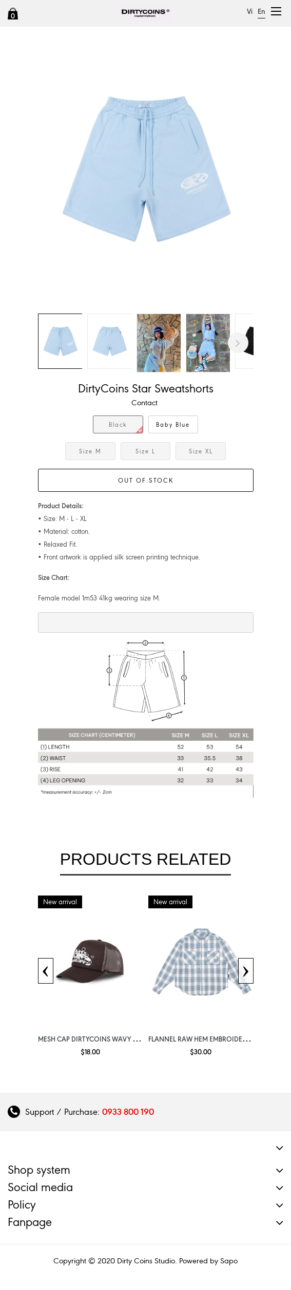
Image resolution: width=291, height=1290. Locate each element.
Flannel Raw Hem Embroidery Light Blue (216, 1039)
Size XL (201, 451)
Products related (145, 859)
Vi (250, 11)
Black (126, 427)
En (261, 11)
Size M (90, 451)
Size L (145, 451)
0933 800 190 (128, 1112)
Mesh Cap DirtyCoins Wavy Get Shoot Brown (116, 1039)
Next (238, 342)
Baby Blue (173, 424)
